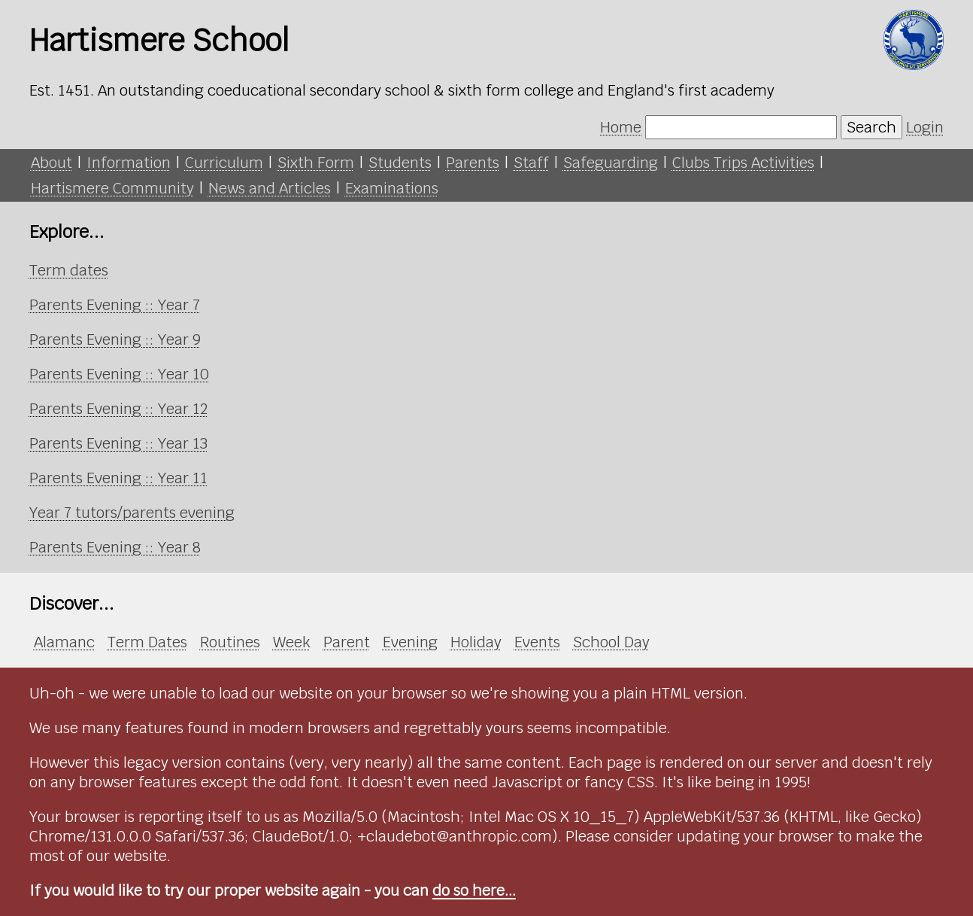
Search (871, 127)
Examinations (391, 188)
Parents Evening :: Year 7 (114, 305)
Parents (472, 162)
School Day (611, 642)
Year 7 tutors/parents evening (132, 512)
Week (292, 642)
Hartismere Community (112, 188)
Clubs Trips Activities (743, 162)
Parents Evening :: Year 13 (118, 443)
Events (537, 642)
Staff (531, 162)
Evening (410, 642)
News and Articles (269, 188)
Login (925, 127)
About (51, 162)
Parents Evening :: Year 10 (119, 374)
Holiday (476, 642)
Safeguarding (610, 162)
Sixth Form (315, 162)
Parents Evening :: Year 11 (118, 478)
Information (128, 162)
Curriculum (224, 162)
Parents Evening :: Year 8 (115, 547)
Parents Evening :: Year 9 (115, 339)
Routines (230, 642)
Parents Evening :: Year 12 (118, 408)
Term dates (68, 270)
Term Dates (147, 642)
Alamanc (64, 642)
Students (400, 162)
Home (620, 127)
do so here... (474, 890)
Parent (346, 642)
